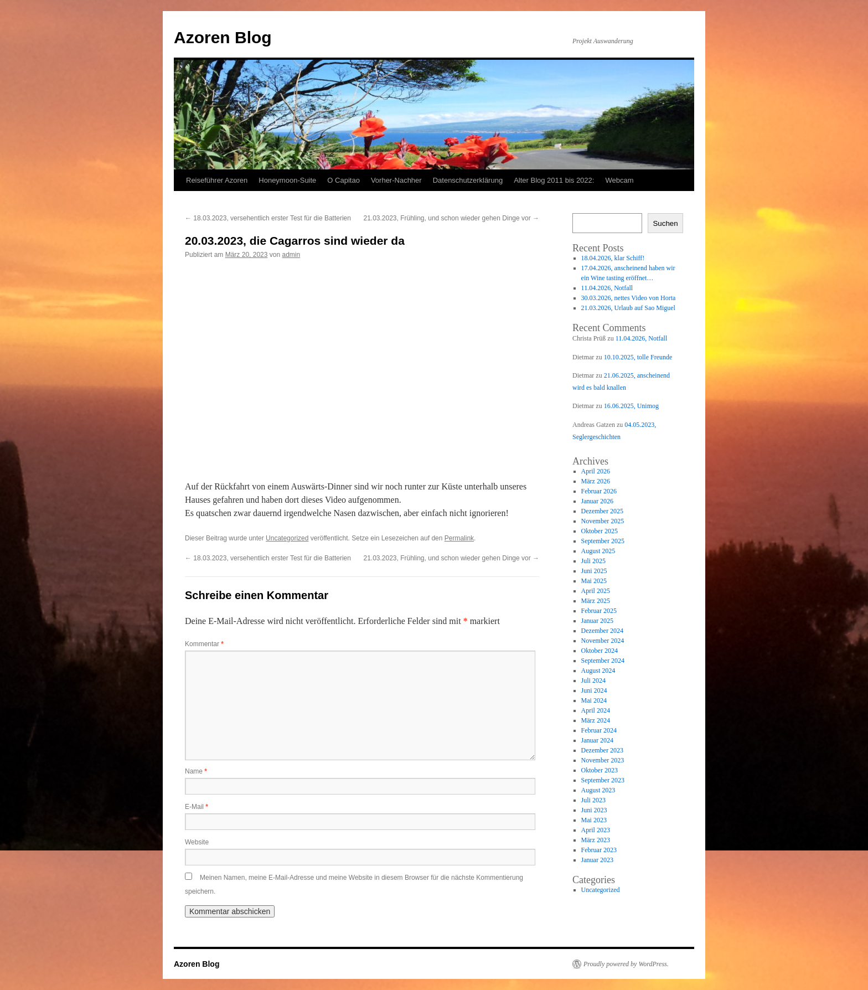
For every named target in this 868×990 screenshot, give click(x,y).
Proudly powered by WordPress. (626, 964)
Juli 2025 (593, 561)
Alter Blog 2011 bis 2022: (554, 180)
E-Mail (196, 807)
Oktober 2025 (599, 531)
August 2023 (598, 790)
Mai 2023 (594, 820)
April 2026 (595, 471)
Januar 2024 (597, 740)
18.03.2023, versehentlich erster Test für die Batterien (268, 218)
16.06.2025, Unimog (631, 406)
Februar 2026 (599, 491)
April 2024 (595, 710)
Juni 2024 (594, 690)
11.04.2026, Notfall (607, 288)
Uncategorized (287, 538)
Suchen (665, 223)
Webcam (619, 180)
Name (196, 771)
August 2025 (598, 551)
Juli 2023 (593, 800)
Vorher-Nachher (396, 180)
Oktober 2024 (599, 650)
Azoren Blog (223, 37)
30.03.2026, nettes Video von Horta (628, 298)
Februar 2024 (599, 730)
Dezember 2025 (602, 511)
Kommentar (204, 644)
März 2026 (595, 481)
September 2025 (602, 541)
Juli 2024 (593, 680)
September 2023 (602, 780)
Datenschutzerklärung (468, 180)
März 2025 (595, 601)
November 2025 (602, 521)
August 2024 (598, 670)
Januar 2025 (597, 621)
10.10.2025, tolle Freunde (638, 357)
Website (197, 842)
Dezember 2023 (602, 750)
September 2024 (602, 660)
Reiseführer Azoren (216, 180)
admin (291, 255)
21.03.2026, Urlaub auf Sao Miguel (628, 308)
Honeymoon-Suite (287, 180)
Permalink (459, 538)
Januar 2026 (597, 501)
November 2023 (602, 760)
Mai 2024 (594, 700)
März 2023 (595, 840)
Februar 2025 (599, 611)
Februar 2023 (599, 850)
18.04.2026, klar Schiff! (613, 258)
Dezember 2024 (602, 631)
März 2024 (595, 720)
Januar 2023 (597, 860)
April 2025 (595, 591)
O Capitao (343, 180)
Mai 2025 (594, 581)
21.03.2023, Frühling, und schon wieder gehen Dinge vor (451, 218)
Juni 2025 (594, 571)
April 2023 (595, 830)
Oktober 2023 (599, 770)
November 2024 (602, 640)
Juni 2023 (594, 810)
